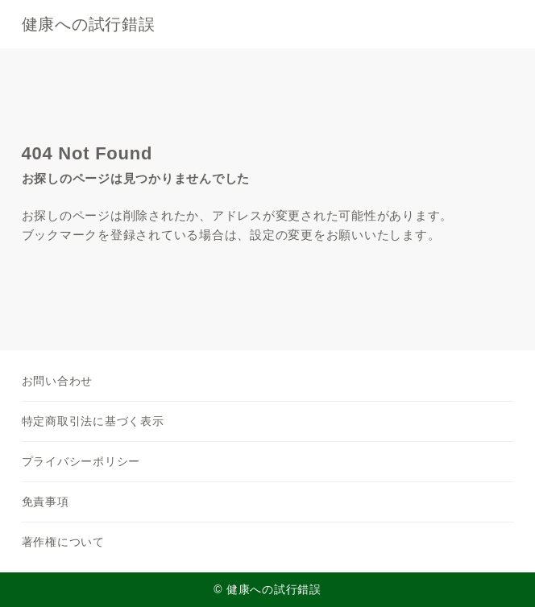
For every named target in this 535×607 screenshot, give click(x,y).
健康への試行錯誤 (89, 24)
